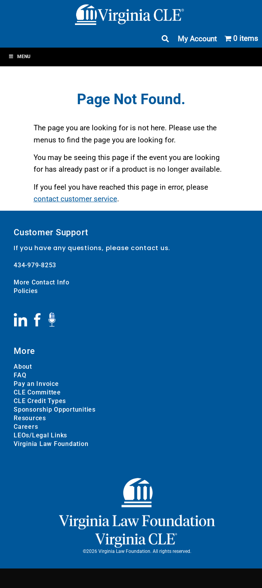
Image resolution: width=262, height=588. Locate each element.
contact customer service (75, 198)
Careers (26, 426)
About (23, 366)
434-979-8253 (35, 265)
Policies (26, 291)
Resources (30, 418)
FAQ (20, 375)
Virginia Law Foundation (51, 444)
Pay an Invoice (36, 383)
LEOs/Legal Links (40, 435)
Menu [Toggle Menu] (19, 56)
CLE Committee (37, 392)
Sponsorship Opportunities (55, 409)
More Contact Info (42, 282)
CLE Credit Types (40, 401)
